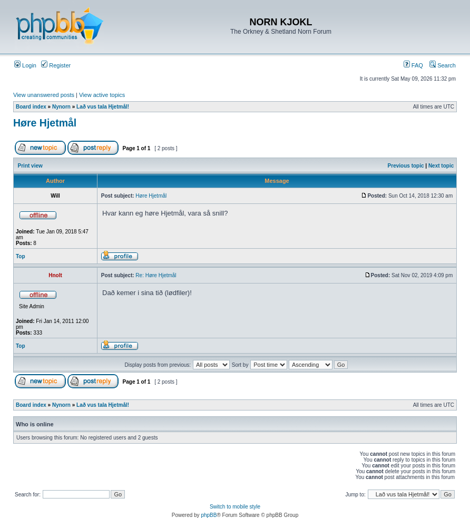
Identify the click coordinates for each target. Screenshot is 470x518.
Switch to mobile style (235, 507)
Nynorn (61, 107)
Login (25, 65)
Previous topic (406, 166)
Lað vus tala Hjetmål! (102, 107)
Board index (31, 107)
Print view (30, 166)
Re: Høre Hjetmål (155, 275)
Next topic (441, 166)
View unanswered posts (43, 95)
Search (442, 65)
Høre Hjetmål (44, 123)
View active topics (102, 95)
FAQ (413, 65)
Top (20, 256)
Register (56, 65)
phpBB (209, 515)
